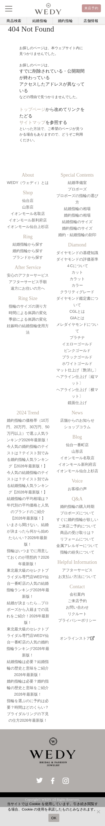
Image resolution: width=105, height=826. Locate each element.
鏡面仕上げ (77, 403)
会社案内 (77, 594)
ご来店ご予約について (77, 526)
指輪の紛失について (77, 552)
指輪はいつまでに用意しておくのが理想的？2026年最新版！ (28, 557)
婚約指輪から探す (28, 251)
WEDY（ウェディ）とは (28, 182)
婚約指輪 (65, 21)
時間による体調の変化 (28, 313)
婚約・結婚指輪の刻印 (77, 235)
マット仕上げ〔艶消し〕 (77, 370)
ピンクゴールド (77, 350)
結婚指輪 (39, 21)
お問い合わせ (77, 607)
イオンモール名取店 (28, 213)
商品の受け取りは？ (77, 532)
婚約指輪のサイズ (77, 228)
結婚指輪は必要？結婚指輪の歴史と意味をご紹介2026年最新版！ (28, 668)
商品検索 (14, 21)
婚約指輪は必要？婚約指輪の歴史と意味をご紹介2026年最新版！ (28, 687)
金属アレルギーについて (77, 545)
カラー (77, 285)
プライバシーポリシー (77, 620)
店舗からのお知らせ (77, 420)
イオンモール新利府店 (28, 220)
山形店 (27, 207)
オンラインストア (77, 638)
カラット (77, 279)
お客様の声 (77, 489)
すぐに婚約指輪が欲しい (77, 519)
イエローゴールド (77, 344)
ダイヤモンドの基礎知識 (77, 253)
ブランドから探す (28, 257)
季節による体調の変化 (28, 319)
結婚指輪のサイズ (77, 222)
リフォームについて (77, 539)
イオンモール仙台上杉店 (28, 226)
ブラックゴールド (77, 357)
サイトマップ (32, 122)
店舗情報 (91, 21)
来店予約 (91, 8)
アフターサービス (77, 570)
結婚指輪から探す (28, 244)
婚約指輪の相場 (77, 215)
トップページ (32, 109)
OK (53, 818)
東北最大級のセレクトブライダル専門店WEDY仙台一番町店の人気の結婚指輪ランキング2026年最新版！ (28, 583)
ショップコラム (77, 427)
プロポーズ (77, 189)
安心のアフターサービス (28, 275)
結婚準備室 (77, 182)
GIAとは (77, 318)
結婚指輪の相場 (77, 208)
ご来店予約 (77, 601)
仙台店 (27, 200)
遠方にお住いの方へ (28, 288)
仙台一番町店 (77, 445)
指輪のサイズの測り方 (28, 306)
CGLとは (77, 311)
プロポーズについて (77, 513)
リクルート (77, 614)
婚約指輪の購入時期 (77, 506)
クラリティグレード (77, 292)
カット (77, 272)
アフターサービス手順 (28, 282)
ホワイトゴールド (77, 363)
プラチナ (77, 337)
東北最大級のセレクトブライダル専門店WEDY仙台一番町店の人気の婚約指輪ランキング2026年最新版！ (28, 642)
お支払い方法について (77, 576)
